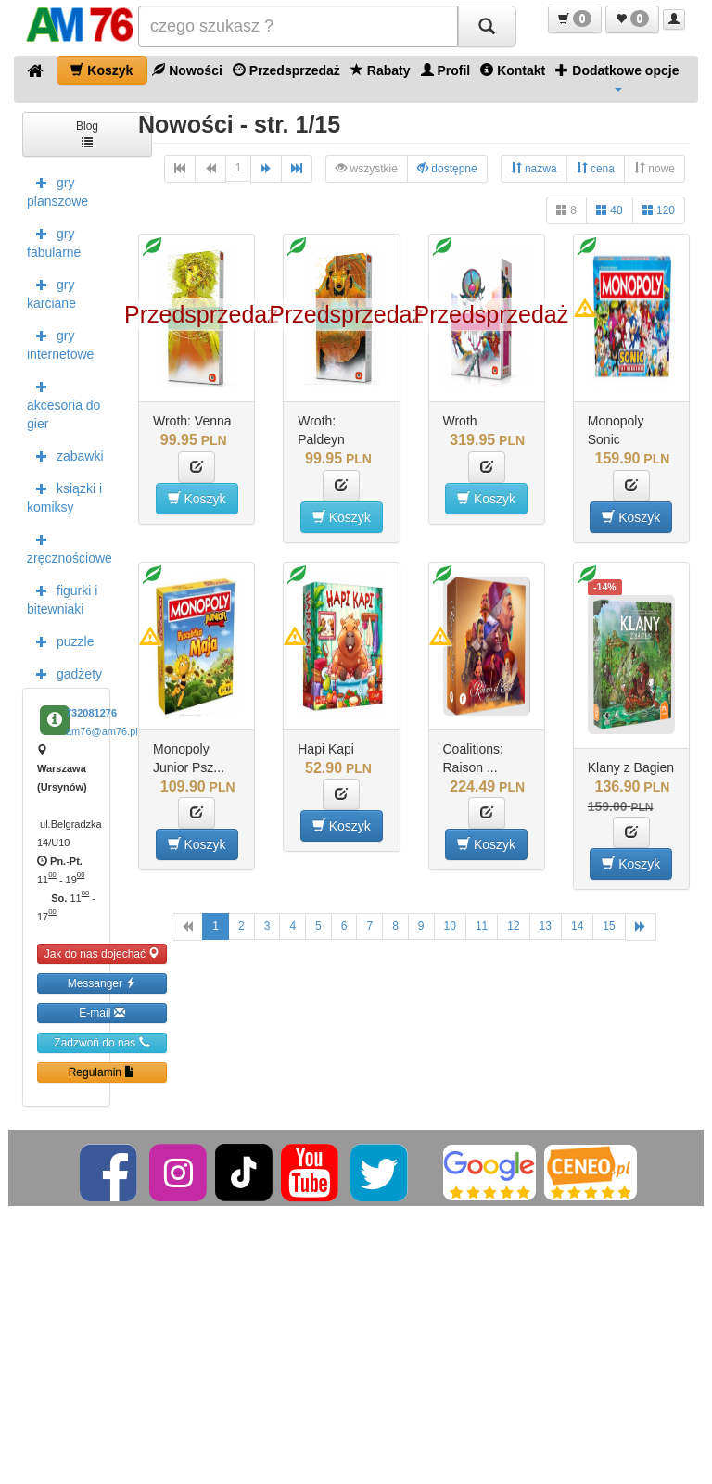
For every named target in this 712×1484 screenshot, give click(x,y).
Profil (446, 70)
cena (596, 168)
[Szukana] (298, 26)
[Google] (489, 1171)
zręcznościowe (68, 546)
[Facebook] (110, 1171)
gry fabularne (54, 241)
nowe (654, 168)
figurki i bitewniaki (62, 597)
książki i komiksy (64, 495)
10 (450, 926)
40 (609, 210)
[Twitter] (380, 1171)
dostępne (447, 168)
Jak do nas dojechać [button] (102, 953)
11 (482, 926)
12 (513, 926)
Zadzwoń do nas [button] (101, 1042)
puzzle (60, 640)
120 (658, 210)
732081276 (91, 712)
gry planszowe (57, 190)
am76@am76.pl (102, 731)
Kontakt (512, 70)
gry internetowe (60, 342)
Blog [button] (87, 133)
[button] (575, 19)
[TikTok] (244, 1171)
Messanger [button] (102, 983)
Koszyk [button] (197, 498)
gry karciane (51, 292)
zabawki (65, 455)
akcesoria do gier (63, 403)
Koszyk (101, 70)
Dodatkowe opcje (617, 77)
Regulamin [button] (102, 1072)
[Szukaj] (486, 26)
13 (546, 926)
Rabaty (380, 70)
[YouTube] (311, 1171)
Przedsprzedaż (286, 70)
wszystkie (367, 168)
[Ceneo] (590, 1171)
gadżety (64, 673)
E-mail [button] (101, 1013)
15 (609, 926)
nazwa (534, 168)
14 (577, 926)
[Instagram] (179, 1171)
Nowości (187, 70)
